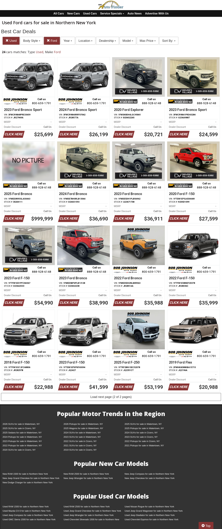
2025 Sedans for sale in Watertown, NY (22, 432)
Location (85, 40)
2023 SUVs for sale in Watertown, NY (82, 437)
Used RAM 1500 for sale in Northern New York (26, 506)
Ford (52, 40)
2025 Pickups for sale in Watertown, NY (144, 428)
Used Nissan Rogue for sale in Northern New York (149, 506)
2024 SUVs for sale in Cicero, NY (141, 432)
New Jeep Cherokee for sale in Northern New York (149, 478)
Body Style (31, 40)
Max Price (148, 40)
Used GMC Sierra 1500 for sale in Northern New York (29, 519)
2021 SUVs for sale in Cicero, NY (80, 445)
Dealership (107, 40)
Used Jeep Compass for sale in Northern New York (28, 515)
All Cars (58, 13)
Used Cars (90, 13)
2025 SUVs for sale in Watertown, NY (143, 424)
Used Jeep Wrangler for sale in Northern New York (89, 515)
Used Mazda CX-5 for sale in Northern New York (27, 511)
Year (68, 40)
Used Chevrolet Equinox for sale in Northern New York (151, 519)
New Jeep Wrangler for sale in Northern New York (88, 478)
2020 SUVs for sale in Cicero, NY (19, 450)
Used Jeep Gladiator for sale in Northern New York (150, 515)
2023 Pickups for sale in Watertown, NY (22, 441)
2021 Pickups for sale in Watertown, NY (144, 445)
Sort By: (168, 40)
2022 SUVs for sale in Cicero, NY (80, 441)
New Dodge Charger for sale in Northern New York (28, 482)
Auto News (134, 13)
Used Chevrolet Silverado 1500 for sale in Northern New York (91, 520)
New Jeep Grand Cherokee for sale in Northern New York (31, 478)
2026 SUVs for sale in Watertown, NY (21, 424)
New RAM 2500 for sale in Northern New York (86, 474)
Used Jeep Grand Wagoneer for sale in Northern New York (154, 511)
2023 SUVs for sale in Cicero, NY (141, 437)
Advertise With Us (157, 13)
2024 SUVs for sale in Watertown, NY (82, 432)
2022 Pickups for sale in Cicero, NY (142, 441)
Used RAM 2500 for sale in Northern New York (87, 506)
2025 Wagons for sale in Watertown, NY (83, 428)
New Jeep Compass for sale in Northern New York (149, 474)
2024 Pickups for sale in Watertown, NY (22, 437)
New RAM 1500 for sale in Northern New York (25, 474)
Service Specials (112, 13)
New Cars (73, 13)
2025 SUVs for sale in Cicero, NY (19, 428)
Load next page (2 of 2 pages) (111, 397)
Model (128, 40)
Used (11, 40)
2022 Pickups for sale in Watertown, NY (22, 445)
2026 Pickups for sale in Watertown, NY (83, 424)
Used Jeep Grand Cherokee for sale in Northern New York (92, 511)
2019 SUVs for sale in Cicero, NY (80, 450)
